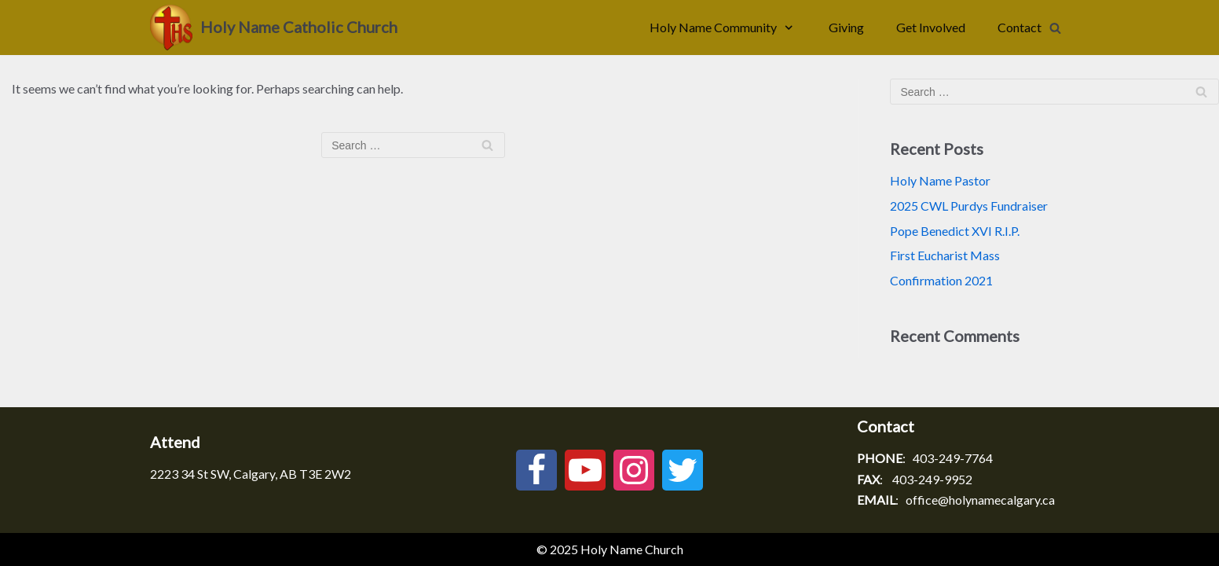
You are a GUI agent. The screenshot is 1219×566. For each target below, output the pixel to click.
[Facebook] (536, 470)
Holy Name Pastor (940, 180)
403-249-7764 (953, 457)
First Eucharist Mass (945, 255)
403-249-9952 (932, 479)
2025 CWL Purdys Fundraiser (969, 205)
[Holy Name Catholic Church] (273, 27)
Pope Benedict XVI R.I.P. (954, 230)
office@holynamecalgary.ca (980, 499)
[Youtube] (585, 470)
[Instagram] (633, 470)
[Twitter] (682, 470)
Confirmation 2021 (941, 280)
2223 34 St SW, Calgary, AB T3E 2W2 (250, 473)
